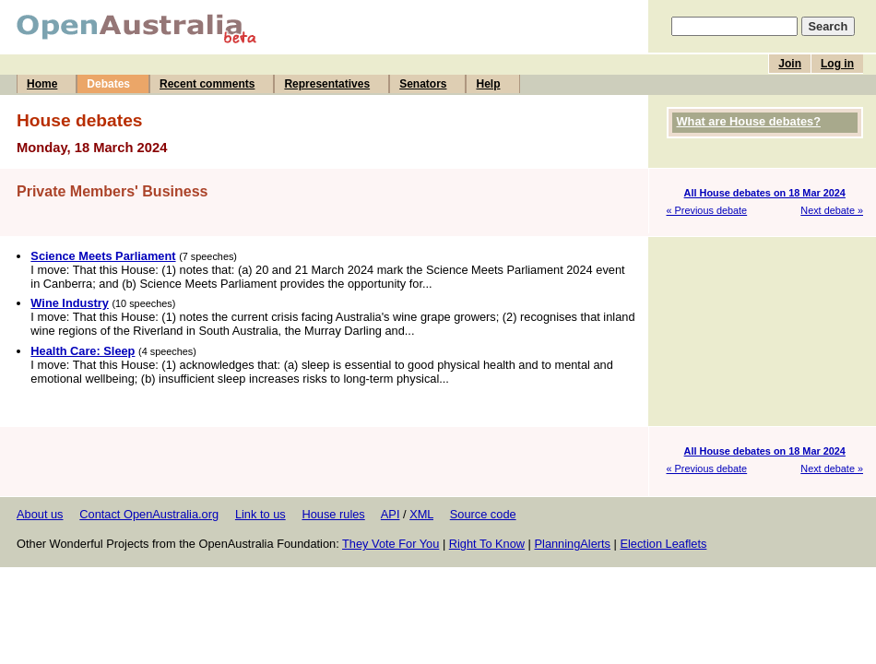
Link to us (260, 514)
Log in (837, 63)
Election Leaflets (663, 544)
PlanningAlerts (573, 544)
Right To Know (487, 544)
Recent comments (207, 83)
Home (42, 83)
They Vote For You (390, 544)
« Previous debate (707, 210)
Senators (422, 83)
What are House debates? (749, 121)
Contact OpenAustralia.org (149, 514)
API (390, 514)
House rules (333, 514)
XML (421, 514)
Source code (483, 514)
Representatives (327, 83)
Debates (108, 83)
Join (789, 63)
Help (488, 83)
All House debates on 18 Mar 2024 (765, 192)
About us (40, 514)
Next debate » (831, 210)
